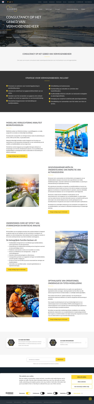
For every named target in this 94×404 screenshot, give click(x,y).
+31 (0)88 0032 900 (79, 1)
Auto (12, 1)
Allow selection (82, 389)
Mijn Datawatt (58, 1)
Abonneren (60, 359)
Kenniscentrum (51, 1)
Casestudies (45, 1)
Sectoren (57, 9)
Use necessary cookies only (81, 394)
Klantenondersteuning (72, 9)
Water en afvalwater (53, 378)
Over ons (64, 1)
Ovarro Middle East (88, 1)
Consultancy (17, 37)
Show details (77, 401)
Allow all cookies (81, 384)
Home (40, 9)
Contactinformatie (71, 1)
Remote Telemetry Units (34, 378)
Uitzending (51, 380)
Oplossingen (49, 9)
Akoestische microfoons (33, 380)
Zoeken (83, 9)
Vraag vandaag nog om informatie (16, 156)
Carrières (39, 1)
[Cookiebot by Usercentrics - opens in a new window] (9, 401)
